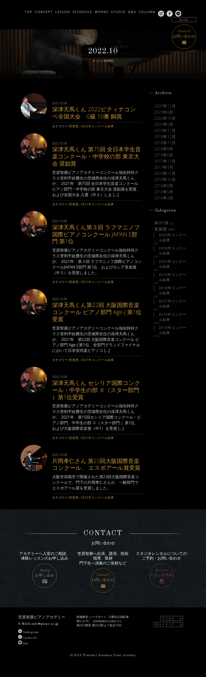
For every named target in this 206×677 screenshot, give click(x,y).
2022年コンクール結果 (97, 126)
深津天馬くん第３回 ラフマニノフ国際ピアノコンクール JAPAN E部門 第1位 (96, 234)
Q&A (140, 10)
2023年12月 (165, 106)
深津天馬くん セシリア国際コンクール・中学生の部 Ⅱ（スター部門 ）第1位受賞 (95, 390)
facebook (27, 645)
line (23, 650)
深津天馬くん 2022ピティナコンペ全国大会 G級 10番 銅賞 (96, 112)
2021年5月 (163, 124)
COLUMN (159, 10)
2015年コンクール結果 (172, 328)
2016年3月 (163, 198)
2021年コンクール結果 (97, 204)
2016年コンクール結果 (172, 315)
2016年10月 (165, 179)
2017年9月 (163, 167)
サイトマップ (169, 631)
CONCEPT (27, 10)
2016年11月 (165, 173)
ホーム (96, 61)
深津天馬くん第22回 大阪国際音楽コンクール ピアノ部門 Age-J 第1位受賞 (94, 312)
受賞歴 (74, 126)
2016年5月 (163, 191)
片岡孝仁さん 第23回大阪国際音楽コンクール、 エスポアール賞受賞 (95, 468)
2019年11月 (165, 130)
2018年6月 (163, 155)
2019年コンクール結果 (172, 275)
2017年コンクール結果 (172, 302)
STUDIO (121, 10)
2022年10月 (165, 118)
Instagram (28, 639)
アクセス (172, 625)
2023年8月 (163, 112)
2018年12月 (165, 136)
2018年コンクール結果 (172, 288)
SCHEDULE (76, 10)
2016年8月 (163, 185)
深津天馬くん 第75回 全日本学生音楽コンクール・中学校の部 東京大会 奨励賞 (95, 156)
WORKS (100, 10)
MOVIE (161, 223)
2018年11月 (165, 142)
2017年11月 (165, 161)
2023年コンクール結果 (172, 235)
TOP (7, 10)
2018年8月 (163, 149)
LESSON (51, 10)
